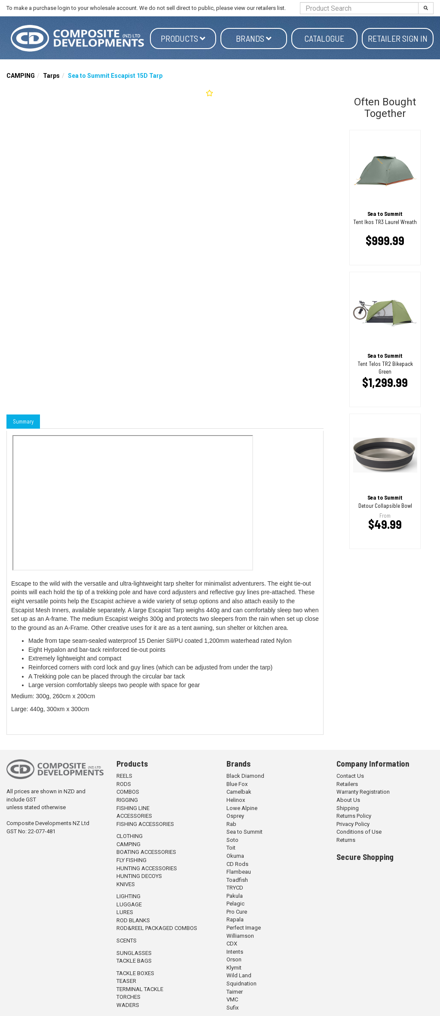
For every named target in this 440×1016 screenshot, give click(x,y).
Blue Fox (237, 784)
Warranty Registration (363, 792)
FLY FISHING (131, 860)
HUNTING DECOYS (139, 876)
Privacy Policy (353, 824)
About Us (348, 800)
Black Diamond (245, 776)
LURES (124, 912)
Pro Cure (236, 912)
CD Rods (237, 864)
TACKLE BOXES (135, 973)
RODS (123, 784)
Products (183, 38)
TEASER (126, 981)
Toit (230, 847)
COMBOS (127, 792)
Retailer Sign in (398, 38)
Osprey (235, 816)
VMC (232, 999)
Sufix (232, 1007)
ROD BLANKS (133, 920)
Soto (232, 840)
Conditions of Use (359, 832)
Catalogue (324, 38)
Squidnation (241, 983)
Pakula (234, 896)
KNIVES (125, 884)
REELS (124, 776)
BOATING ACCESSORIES (146, 852)
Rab (231, 824)
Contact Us (350, 776)
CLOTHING (129, 836)
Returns (345, 840)
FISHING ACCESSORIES (145, 824)
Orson (233, 959)
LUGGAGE (129, 904)
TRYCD (234, 887)
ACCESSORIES (134, 816)
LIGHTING (128, 896)
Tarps (51, 75)
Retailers (347, 784)
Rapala (235, 919)
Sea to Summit (244, 832)
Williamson (240, 936)
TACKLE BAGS (134, 961)
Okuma (235, 856)
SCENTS (126, 940)
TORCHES (128, 997)
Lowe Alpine (241, 808)
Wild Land (238, 975)
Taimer (234, 991)
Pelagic (235, 903)
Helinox (235, 800)
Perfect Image (243, 927)
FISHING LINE (133, 808)
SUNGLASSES (134, 953)
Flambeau (238, 872)
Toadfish (237, 880)
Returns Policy (353, 816)
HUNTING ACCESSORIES (146, 868)
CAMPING (20, 75)
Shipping (347, 808)
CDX (231, 943)
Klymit (233, 967)
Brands (254, 38)
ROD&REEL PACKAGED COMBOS (156, 928)
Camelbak (238, 792)
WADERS (127, 1005)
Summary (23, 421)
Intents (234, 951)
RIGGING (127, 800)
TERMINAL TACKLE (139, 989)
